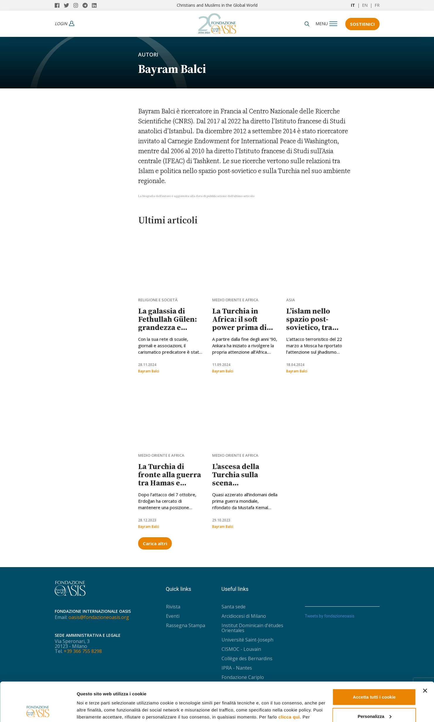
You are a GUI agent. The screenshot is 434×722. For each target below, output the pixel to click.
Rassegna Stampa (185, 625)
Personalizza (374, 679)
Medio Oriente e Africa (235, 299)
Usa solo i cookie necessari (374, 698)
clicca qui (289, 680)
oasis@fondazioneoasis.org (98, 617)
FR (377, 5)
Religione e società (158, 299)
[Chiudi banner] (425, 654)
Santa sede (234, 606)
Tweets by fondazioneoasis (330, 616)
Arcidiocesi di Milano (244, 616)
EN (365, 5)
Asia (290, 299)
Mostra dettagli (92, 710)
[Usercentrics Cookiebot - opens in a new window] (38, 710)
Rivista (173, 606)
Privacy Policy (167, 694)
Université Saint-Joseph (247, 640)
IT (353, 5)
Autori (148, 54)
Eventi (172, 616)
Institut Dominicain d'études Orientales (252, 628)
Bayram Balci (148, 371)
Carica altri (155, 543)
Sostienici (362, 24)
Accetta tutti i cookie (374, 660)
